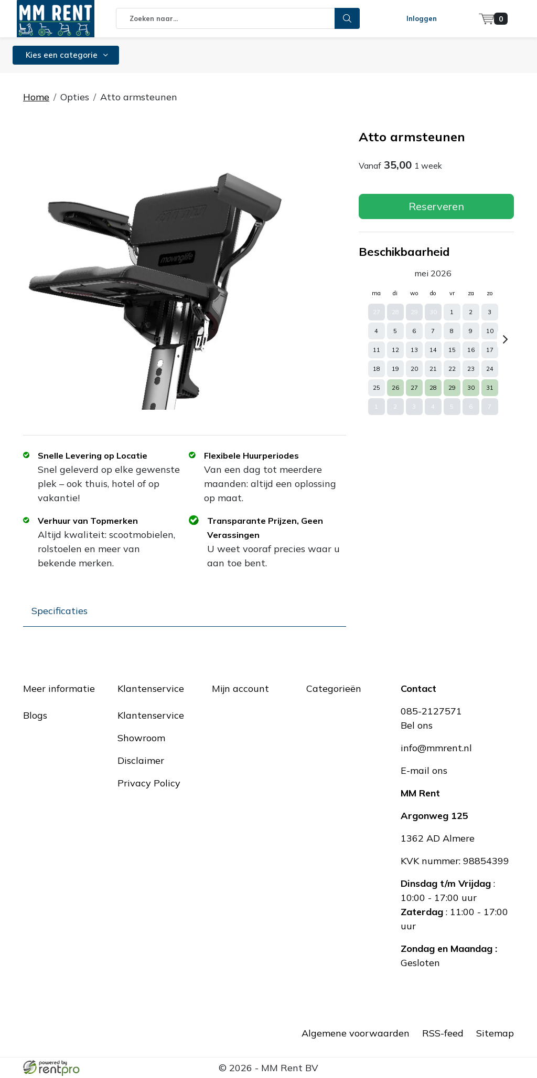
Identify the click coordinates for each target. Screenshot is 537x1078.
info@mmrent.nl (436, 748)
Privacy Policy (148, 783)
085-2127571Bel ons (431, 718)
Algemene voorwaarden (356, 1033)
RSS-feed (443, 1033)
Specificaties (59, 611)
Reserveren (436, 206)
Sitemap (495, 1033)
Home (36, 97)
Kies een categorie (62, 55)
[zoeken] (347, 18)
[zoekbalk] (225, 18)
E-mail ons (424, 770)
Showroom (141, 738)
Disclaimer (140, 760)
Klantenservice (150, 715)
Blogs (35, 715)
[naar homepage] (55, 18)
